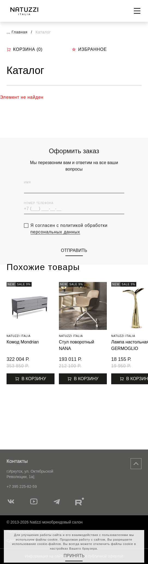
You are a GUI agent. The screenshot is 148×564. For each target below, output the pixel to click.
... (8, 32)
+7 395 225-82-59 (22, 486)
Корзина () (25, 49)
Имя (27, 189)
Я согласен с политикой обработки (69, 235)
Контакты (17, 461)
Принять (74, 555)
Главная (20, 32)
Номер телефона (39, 210)
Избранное (89, 49)
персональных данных (55, 238)
